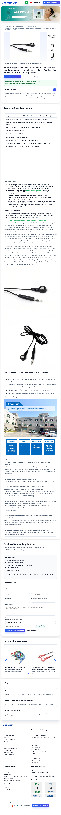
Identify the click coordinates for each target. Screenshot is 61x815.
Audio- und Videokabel (37, 743)
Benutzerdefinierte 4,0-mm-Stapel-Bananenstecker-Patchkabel (15, 668)
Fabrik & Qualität (8, 737)
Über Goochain (7, 733)
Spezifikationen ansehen (29, 76)
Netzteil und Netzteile (9, 778)
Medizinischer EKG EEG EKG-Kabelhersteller (31, 63)
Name (7, 586)
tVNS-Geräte (6, 787)
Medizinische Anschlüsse (11, 63)
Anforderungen (9, 604)
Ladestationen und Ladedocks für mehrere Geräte (15, 776)
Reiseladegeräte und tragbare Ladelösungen (14, 772)
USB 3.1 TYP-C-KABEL (37, 760)
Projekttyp (8, 598)
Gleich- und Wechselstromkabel (39, 741)
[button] (29, 19)
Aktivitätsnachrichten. (9, 753)
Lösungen (6, 742)
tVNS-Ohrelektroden (8, 789)
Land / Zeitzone (37, 592)
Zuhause (6, 26)
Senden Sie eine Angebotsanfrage (15, 631)
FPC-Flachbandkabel (36, 754)
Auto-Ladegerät (7, 774)
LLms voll (54, 802)
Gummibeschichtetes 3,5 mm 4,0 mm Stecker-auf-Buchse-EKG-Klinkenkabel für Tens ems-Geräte (43, 668)
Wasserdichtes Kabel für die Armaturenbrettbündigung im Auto (45, 738)
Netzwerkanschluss (36, 747)
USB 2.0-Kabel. (35, 762)
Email (7, 592)
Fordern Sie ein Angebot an (51, 2)
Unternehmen (37, 586)
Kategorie (11, 26)
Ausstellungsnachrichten (9, 755)
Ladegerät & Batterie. (9, 770)
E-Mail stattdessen (32, 631)
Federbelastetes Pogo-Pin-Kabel (39, 752)
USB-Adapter (35, 745)
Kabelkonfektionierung (21, 26)
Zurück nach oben (25, 806)
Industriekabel (35, 756)
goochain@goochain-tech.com (40, 773)
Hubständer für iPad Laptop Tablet (12, 781)
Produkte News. (7, 750)
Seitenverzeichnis (44, 802)
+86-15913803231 (37, 770)
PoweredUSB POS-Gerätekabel (39, 735)
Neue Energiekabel (36, 733)
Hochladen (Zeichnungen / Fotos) (13, 620)
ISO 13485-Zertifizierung (9, 735)
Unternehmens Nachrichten (10, 748)
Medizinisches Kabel (32, 26)
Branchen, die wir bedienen (10, 740)
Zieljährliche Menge (39, 598)
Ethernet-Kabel (35, 750)
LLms (50, 802)
